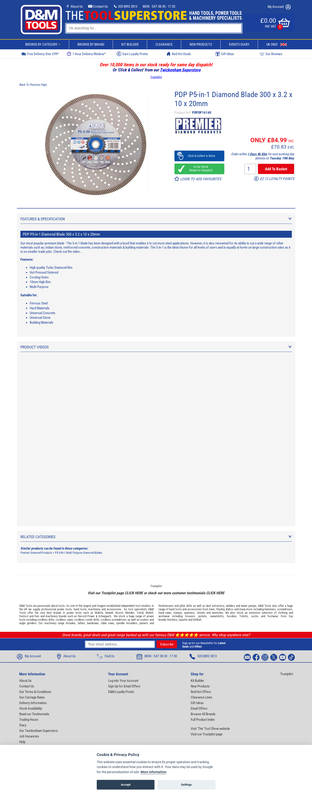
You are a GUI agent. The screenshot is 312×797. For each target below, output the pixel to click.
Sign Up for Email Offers (124, 686)
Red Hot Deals (178, 54)
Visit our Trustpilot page (206, 734)
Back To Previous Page (33, 84)
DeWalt (197, 619)
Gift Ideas (225, 54)
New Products (201, 44)
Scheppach (104, 616)
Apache (183, 619)
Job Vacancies (29, 736)
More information (153, 772)
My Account (279, 6)
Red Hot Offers (201, 692)
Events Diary (239, 44)
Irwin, (212, 609)
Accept (125, 784)
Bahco (229, 609)
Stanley (220, 609)
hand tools (80, 609)
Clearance (164, 44)
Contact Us (98, 6)
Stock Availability (30, 708)
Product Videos (156, 347)
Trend (140, 612)
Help (22, 742)
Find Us (105, 656)
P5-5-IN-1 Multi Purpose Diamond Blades (78, 552)
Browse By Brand (90, 44)
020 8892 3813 (125, 6)
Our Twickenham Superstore (38, 731)
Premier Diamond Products (36, 552)
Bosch (119, 612)
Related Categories (156, 536)
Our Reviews (271, 53)
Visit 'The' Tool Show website (210, 729)
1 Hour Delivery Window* (86, 54)
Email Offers (199, 708)
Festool (23, 616)
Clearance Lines (201, 697)
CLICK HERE (134, 593)
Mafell (149, 612)
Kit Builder (129, 44)
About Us (74, 6)
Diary (22, 725)
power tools (64, 609)
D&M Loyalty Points (121, 692)
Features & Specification (156, 219)
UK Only (276, 44)
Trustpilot (156, 77)
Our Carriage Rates (32, 697)
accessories (114, 609)
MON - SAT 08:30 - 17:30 (159, 6)
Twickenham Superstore (180, 69)
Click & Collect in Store (199, 156)
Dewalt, (109, 612)
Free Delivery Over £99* (40, 53)
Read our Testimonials (34, 714)
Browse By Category (43, 44)
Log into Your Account (123, 681)
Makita (99, 612)
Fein (36, 616)
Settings (186, 784)
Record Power (86, 616)
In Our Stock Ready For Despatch (199, 168)
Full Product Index (203, 720)
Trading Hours (28, 720)
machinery (94, 609)
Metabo (129, 612)
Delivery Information (33, 703)
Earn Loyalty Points (132, 53)
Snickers (172, 619)
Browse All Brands (203, 714)
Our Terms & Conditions (35, 692)
